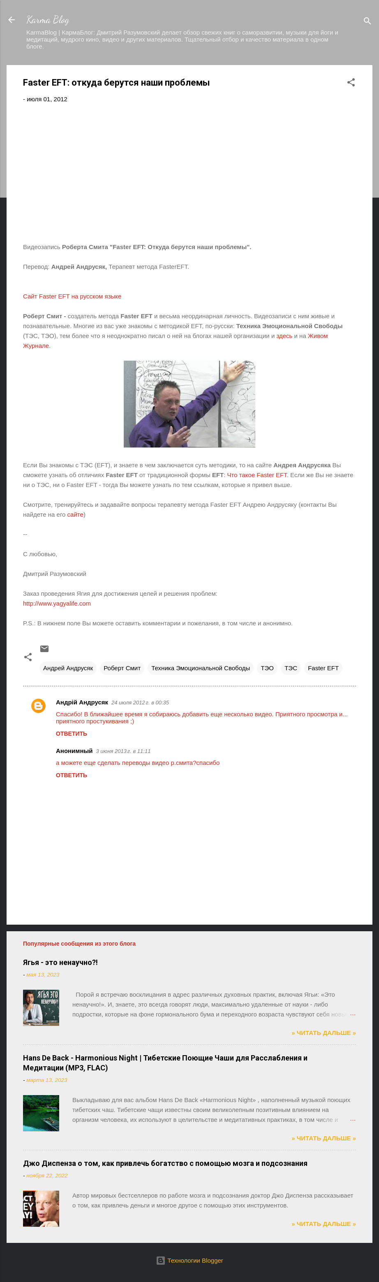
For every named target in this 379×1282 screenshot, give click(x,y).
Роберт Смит (122, 667)
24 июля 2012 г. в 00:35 (140, 702)
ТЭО (267, 667)
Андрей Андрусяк (68, 667)
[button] (351, 83)
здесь (284, 335)
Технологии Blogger (189, 1260)
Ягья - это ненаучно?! (60, 962)
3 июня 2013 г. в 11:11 (123, 751)
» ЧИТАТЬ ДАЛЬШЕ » (323, 1032)
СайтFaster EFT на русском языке (72, 296)
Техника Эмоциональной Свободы (200, 667)
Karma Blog (47, 20)
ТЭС (290, 667)
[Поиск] (367, 22)
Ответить (71, 733)
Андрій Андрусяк (82, 702)
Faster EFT (323, 667)
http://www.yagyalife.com (57, 603)
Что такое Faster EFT (257, 474)
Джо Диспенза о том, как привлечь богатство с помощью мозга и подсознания (165, 1163)
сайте (75, 514)
